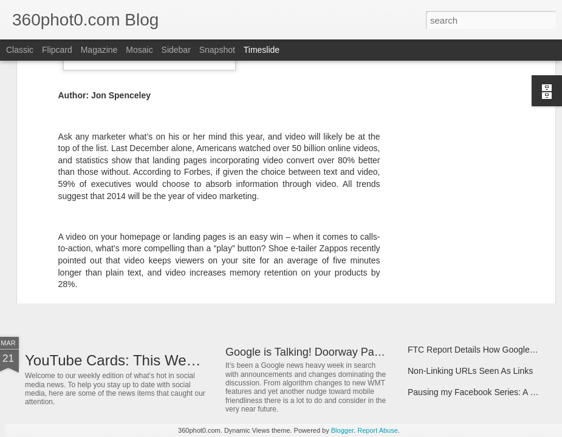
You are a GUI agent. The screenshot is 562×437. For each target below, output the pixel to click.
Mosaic (139, 50)
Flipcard (57, 50)
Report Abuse (377, 430)
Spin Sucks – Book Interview (461, 280)
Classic (19, 50)
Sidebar (176, 50)
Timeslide (261, 50)
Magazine (99, 50)
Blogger (342, 430)
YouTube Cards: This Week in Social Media (164, 360)
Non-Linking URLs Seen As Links (470, 371)
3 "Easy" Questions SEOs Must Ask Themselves (342, 268)
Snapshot (217, 50)
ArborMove (60, 282)
